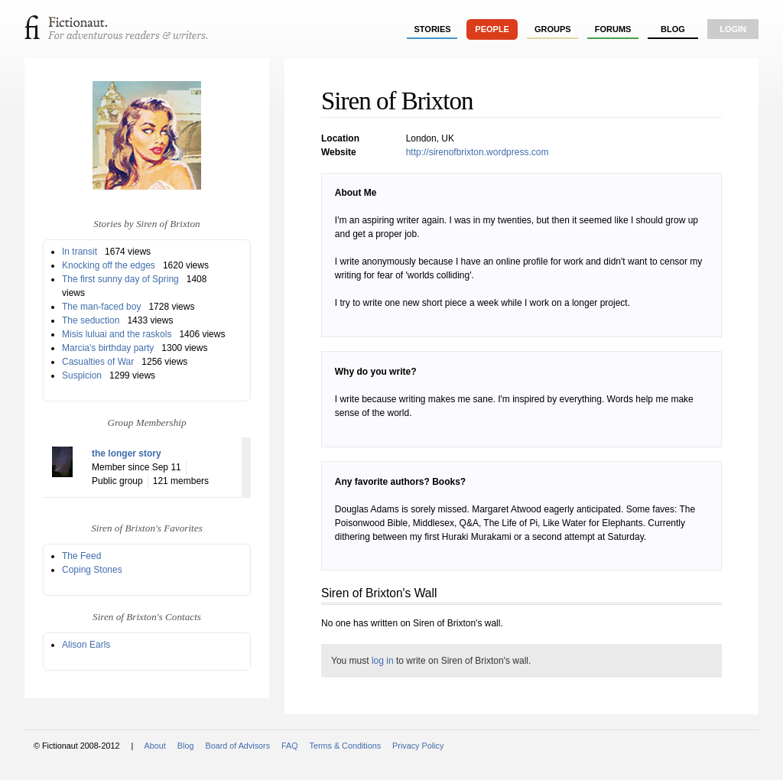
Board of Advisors (237, 745)
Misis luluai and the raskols (116, 334)
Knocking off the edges (108, 265)
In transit (79, 251)
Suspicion (82, 375)
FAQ (289, 745)
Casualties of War (98, 361)
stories (432, 29)
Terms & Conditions (346, 745)
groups (552, 29)
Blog (673, 29)
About (155, 745)
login (733, 29)
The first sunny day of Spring (120, 279)
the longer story (126, 453)
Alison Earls (86, 644)
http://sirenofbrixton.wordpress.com (477, 152)
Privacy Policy (417, 745)
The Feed (81, 556)
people (492, 29)
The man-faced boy (101, 306)
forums (613, 29)
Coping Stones (92, 569)
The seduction (90, 320)
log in (383, 660)
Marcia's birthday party (108, 348)
